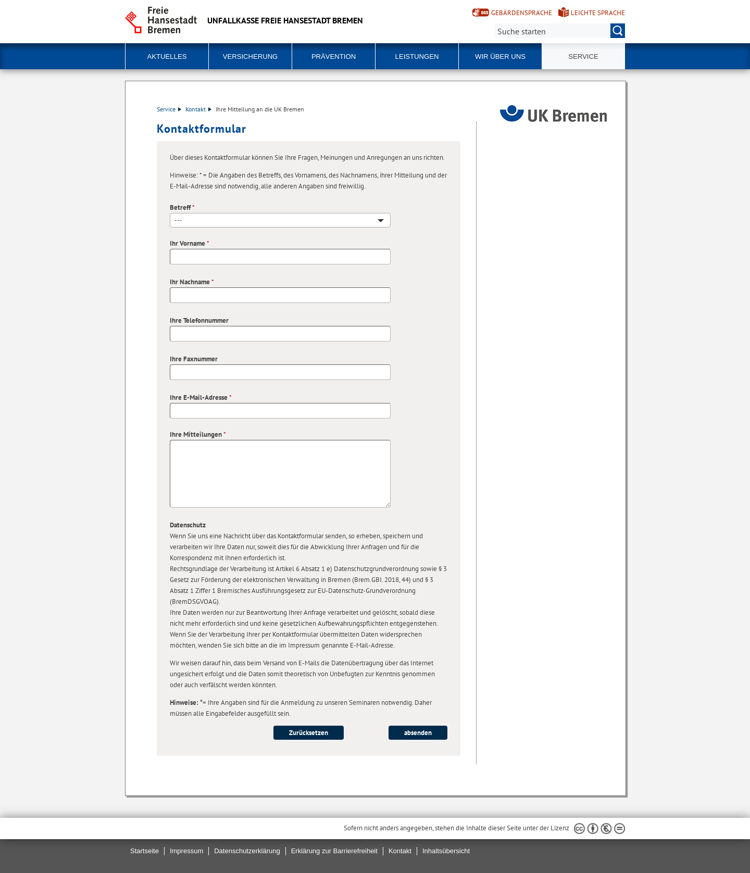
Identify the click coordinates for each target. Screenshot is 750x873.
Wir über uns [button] (500, 56)
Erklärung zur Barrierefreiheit (334, 851)
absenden (418, 732)
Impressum (186, 851)
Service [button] (583, 56)
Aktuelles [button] (167, 56)
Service (169, 109)
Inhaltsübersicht (446, 851)
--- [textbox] (178, 220)
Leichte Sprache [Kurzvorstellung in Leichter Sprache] (598, 12)
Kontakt (198, 109)
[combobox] (280, 220)
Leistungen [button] (417, 56)
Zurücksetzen (308, 732)
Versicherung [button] (250, 56)
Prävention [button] (333, 56)
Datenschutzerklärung (247, 851)
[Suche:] (560, 30)
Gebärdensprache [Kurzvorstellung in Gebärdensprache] (521, 12)
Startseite (144, 851)
